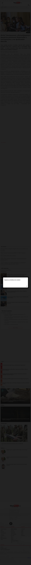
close (27, 275)
